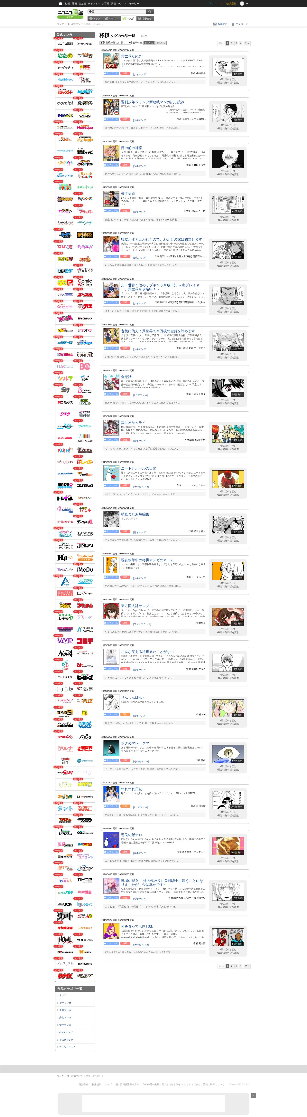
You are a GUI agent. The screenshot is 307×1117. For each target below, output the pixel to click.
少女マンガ (65, 1017)
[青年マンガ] (139, 212)
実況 (113, 3)
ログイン (210, 3)
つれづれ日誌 (131, 789)
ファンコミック (67, 1047)
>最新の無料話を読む (228, 82)
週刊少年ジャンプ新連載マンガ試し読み (152, 102)
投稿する (222, 24)
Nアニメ (122, 3)
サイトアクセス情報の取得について (205, 1084)
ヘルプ (108, 1084)
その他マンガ (66, 1039)
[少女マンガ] (139, 899)
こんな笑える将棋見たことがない (147, 652)
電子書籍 (147, 18)
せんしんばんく (133, 697)
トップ (96, 18)
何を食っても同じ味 (137, 926)
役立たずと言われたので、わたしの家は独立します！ (163, 239)
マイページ (242, 24)
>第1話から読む (227, 79)
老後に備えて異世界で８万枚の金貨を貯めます (158, 331)
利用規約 (96, 1084)
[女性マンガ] (139, 257)
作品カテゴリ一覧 (69, 988)
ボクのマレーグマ (135, 743)
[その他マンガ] (141, 486)
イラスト (113, 18)
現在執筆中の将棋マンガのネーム (147, 560)
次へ (247, 43)
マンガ (130, 18)
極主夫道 (128, 194)
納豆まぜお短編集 (135, 514)
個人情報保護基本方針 (127, 1084)
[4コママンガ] (140, 395)
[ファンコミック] (142, 624)
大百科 (105, 3)
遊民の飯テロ (131, 835)
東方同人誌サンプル (137, 606)
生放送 (82, 3)
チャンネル (94, 3)
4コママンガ (65, 1032)
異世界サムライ (133, 423)
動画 (67, 3)
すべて (62, 995)
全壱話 (126, 377)
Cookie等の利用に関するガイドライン (163, 1084)
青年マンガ (65, 1010)
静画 (74, 3)
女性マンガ (65, 1025)
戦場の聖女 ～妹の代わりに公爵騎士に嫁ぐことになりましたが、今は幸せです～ (162, 883)
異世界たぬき (131, 56)
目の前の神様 (131, 148)
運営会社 (83, 1084)
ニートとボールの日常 (138, 468)
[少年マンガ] (139, 74)
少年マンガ (65, 1002)
